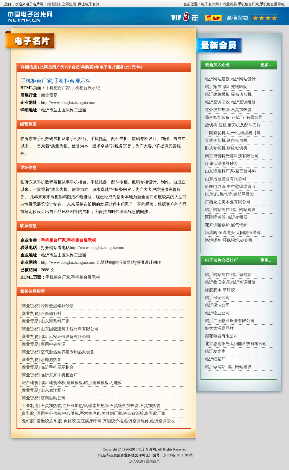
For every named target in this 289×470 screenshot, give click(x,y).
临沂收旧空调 (217, 282)
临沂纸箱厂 (215, 359)
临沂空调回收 (162, 421)
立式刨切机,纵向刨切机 (226, 140)
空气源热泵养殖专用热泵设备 (67, 352)
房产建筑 (30, 382)
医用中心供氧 (49, 413)
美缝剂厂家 (111, 413)
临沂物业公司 (217, 313)
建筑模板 (74, 382)
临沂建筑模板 (53, 382)
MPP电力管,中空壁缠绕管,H (230, 186)
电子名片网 (210, 4)
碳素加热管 (98, 406)
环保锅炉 (231, 240)
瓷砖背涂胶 (133, 413)
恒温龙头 (227, 232)
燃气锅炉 (239, 225)
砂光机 (246, 240)
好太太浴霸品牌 (219, 328)
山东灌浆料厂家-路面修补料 (230, 171)
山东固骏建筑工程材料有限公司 (69, 329)
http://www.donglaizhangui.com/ (68, 102)
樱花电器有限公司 (221, 336)
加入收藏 (136, 461)
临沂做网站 (124, 262)
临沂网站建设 (217, 79)
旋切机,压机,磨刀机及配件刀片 (233, 125)
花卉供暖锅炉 (217, 225)
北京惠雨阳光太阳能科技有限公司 (236, 343)
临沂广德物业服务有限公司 (229, 320)
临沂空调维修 (136, 421)
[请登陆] (53, 4)
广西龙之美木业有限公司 (227, 202)
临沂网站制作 (217, 209)
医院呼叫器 (215, 217)
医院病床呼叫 (89, 421)
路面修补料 (51, 313)
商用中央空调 (53, 344)
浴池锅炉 (213, 240)
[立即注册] (69, 4)
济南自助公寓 (53, 398)
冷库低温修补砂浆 (57, 306)
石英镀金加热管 (124, 406)
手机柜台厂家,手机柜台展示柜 (55, 81)
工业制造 (30, 406)
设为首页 (153, 461)
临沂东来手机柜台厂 (59, 375)
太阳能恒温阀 (248, 232)
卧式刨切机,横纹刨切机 (226, 148)
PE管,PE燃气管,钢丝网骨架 (229, 194)
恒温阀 (211, 232)
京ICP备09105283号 (178, 455)
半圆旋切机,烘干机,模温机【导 (233, 133)
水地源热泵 (51, 359)
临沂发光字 (215, 351)
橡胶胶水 (213, 290)
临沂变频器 (237, 217)
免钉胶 (28, 421)
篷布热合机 (241, 94)
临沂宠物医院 (235, 86)
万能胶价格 (113, 421)
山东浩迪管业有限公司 (225, 179)
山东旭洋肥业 (53, 390)
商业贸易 (230, 4)
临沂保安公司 (217, 297)
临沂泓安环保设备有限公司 (65, 336)
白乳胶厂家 (155, 413)
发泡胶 (43, 421)
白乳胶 (28, 413)
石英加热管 (51, 406)
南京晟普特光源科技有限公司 (232, 156)
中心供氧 (70, 413)
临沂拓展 (213, 86)
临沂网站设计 (243, 79)
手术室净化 (90, 413)
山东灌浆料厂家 (55, 321)
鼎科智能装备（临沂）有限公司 (234, 117)
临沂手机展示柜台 (57, 367)
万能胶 (116, 382)
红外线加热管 (74, 406)
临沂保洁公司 (217, 305)
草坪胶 (229, 290)
